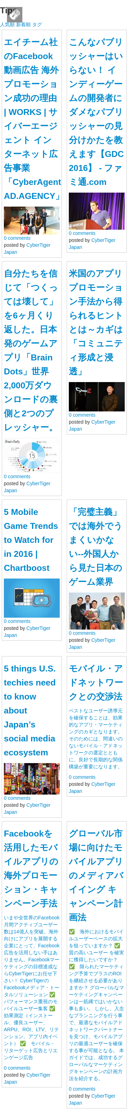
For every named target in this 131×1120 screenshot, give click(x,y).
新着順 (23, 24)
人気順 (7, 24)
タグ (37, 24)
